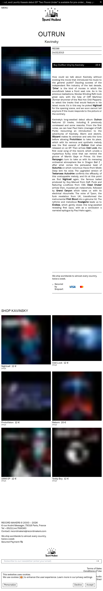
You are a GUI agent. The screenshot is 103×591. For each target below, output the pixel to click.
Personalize (10, 585)
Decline (78, 585)
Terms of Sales (94, 569)
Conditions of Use (92, 571)
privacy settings (84, 577)
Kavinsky (51, 42)
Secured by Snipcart (57, 286)
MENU (4, 8)
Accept (90, 585)
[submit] (97, 561)
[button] (77, 65)
